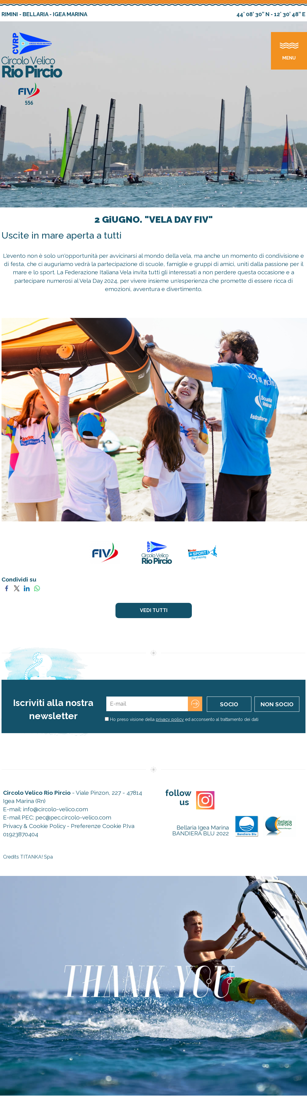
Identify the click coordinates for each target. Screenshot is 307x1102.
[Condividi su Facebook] (7, 588)
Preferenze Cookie (96, 826)
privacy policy (170, 719)
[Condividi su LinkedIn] (27, 588)
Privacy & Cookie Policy (34, 826)
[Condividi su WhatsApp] (37, 588)
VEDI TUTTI (153, 610)
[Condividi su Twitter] (17, 588)
